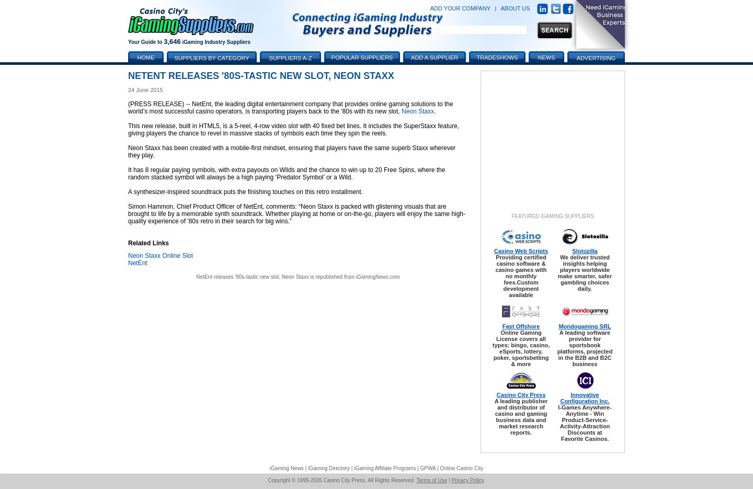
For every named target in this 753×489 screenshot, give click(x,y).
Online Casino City (461, 468)
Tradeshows (497, 57)
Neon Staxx (418, 111)
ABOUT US (515, 8)
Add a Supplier (434, 57)
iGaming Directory (329, 468)
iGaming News (287, 468)
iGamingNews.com (378, 277)
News (546, 57)
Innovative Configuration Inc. (584, 398)
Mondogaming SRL (584, 326)
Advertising (596, 58)
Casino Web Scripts (521, 251)
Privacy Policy (467, 480)
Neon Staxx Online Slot (160, 255)
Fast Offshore (521, 326)
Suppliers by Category (211, 58)
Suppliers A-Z (290, 58)
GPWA (428, 468)
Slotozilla (584, 251)
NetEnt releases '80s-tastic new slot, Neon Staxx (252, 277)
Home (146, 57)
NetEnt (137, 263)
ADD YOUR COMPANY (460, 8)
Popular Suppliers (362, 57)
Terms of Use (431, 480)
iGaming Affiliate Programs (385, 468)
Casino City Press (521, 395)
